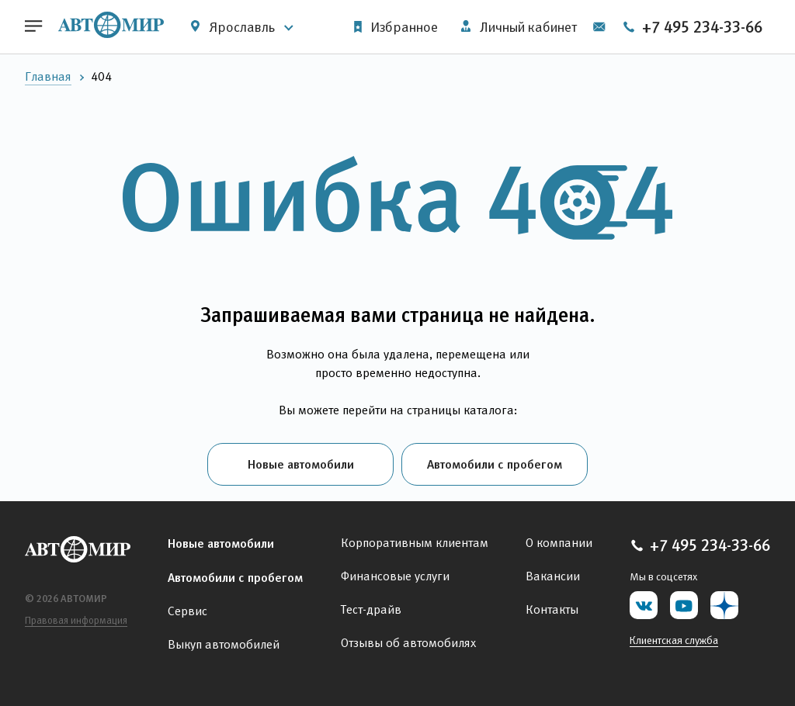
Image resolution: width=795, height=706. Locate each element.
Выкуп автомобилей (223, 644)
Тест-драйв (371, 609)
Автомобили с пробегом (494, 464)
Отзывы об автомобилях (408, 642)
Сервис (187, 611)
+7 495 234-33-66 (692, 27)
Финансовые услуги (395, 576)
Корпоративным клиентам (414, 542)
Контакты (552, 609)
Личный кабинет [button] (519, 27)
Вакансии (553, 576)
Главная (48, 76)
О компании (559, 542)
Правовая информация (76, 620)
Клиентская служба (674, 640)
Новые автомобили (301, 464)
